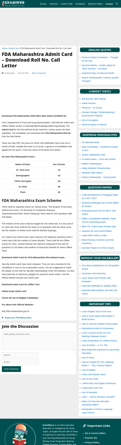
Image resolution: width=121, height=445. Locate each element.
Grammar (54, 4)
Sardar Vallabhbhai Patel (93, 155)
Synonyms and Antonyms (94, 273)
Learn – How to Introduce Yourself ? (99, 397)
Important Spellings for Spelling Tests (99, 286)
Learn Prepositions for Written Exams (99, 340)
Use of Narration (89, 392)
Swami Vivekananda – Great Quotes (99, 177)
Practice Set (91, 437)
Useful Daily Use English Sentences (99, 383)
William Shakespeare (92, 164)
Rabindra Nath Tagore (92, 173)
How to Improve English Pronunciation (100, 324)
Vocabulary (80, 4)
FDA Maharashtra (23, 317)
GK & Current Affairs (95, 433)
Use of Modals (88, 370)
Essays (43, 4)
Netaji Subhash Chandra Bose (96, 168)
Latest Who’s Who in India (94, 235)
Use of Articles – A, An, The (95, 345)
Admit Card (13, 48)
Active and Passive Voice (94, 374)
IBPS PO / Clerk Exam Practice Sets (99, 226)
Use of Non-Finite (90, 379)
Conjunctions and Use (92, 388)
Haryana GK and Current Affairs (97, 231)
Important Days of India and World (98, 73)
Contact (109, 3)
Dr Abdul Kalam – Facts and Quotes (99, 159)
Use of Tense (88, 357)
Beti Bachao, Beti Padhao (94, 99)
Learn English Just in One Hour (96, 311)
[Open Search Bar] (116, 4)
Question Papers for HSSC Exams (98, 248)
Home (4, 48)
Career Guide (67, 4)
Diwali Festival (88, 103)
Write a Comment (39, 73)
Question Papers (95, 4)
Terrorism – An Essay (92, 108)
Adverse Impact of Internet (94, 124)
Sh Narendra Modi (90, 142)
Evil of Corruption (90, 120)
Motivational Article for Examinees (98, 328)
